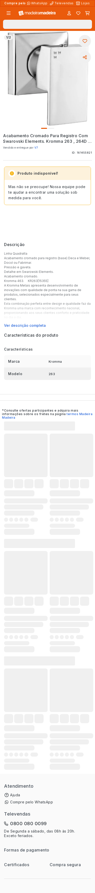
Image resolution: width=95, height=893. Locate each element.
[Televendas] (62, 3)
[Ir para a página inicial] (37, 13)
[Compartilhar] (85, 57)
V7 (36, 147)
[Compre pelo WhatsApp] (38, 3)
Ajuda (15, 795)
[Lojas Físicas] (83, 3)
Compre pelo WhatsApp (31, 802)
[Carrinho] (87, 13)
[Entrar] (69, 13)
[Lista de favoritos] (78, 13)
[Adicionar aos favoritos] (85, 41)
